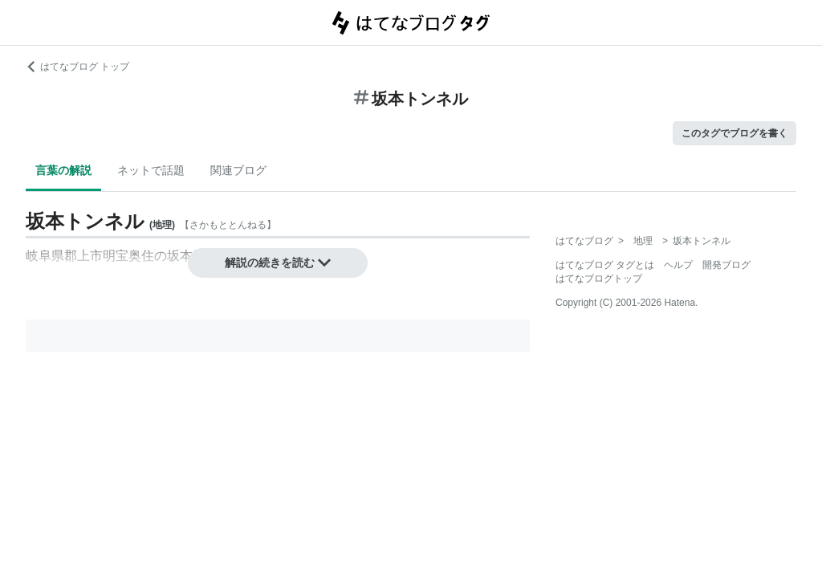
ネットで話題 (151, 170)
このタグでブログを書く (734, 133)
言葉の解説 (63, 170)
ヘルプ (678, 265)
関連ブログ (238, 170)
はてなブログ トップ (77, 66)
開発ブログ (726, 265)
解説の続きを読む (278, 262)
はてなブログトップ (598, 278)
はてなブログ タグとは (604, 265)
